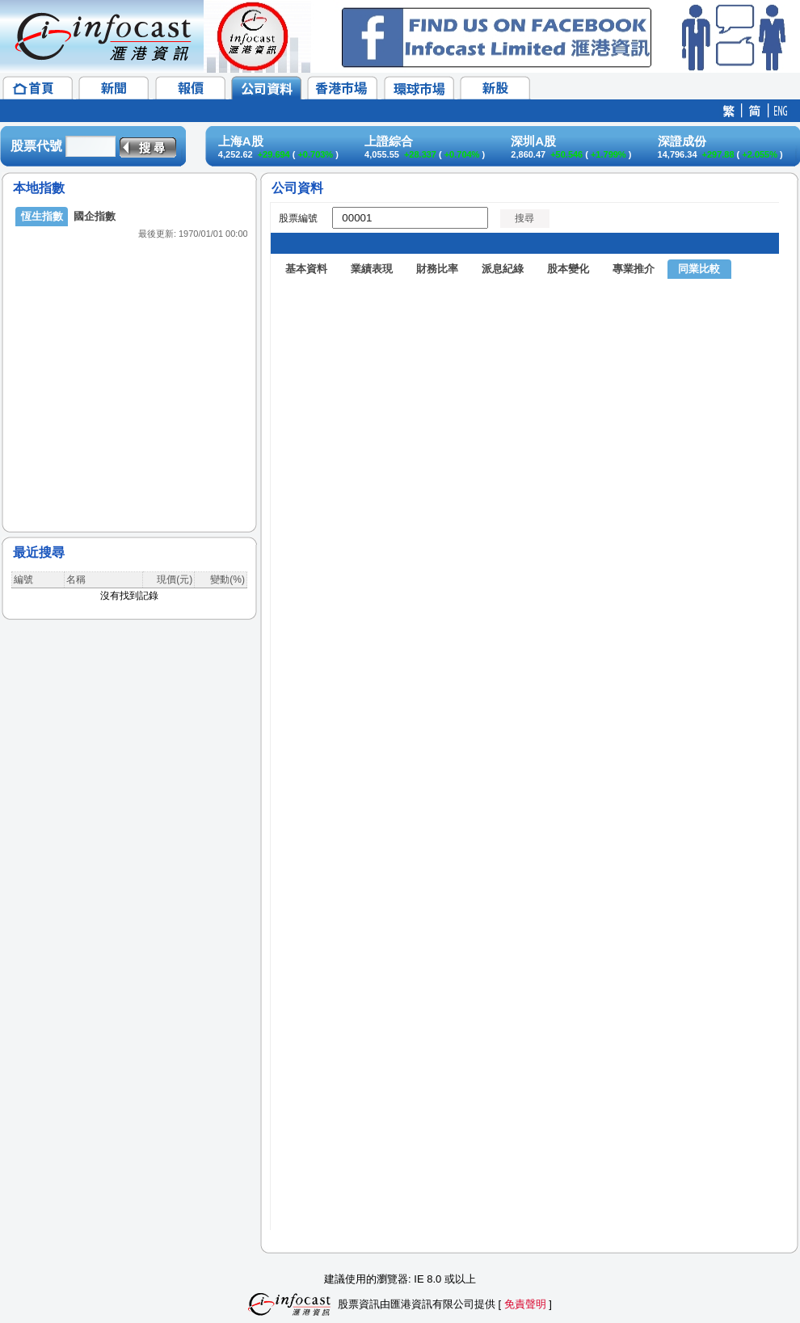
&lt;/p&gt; (129, 355)
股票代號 (36, 146)
